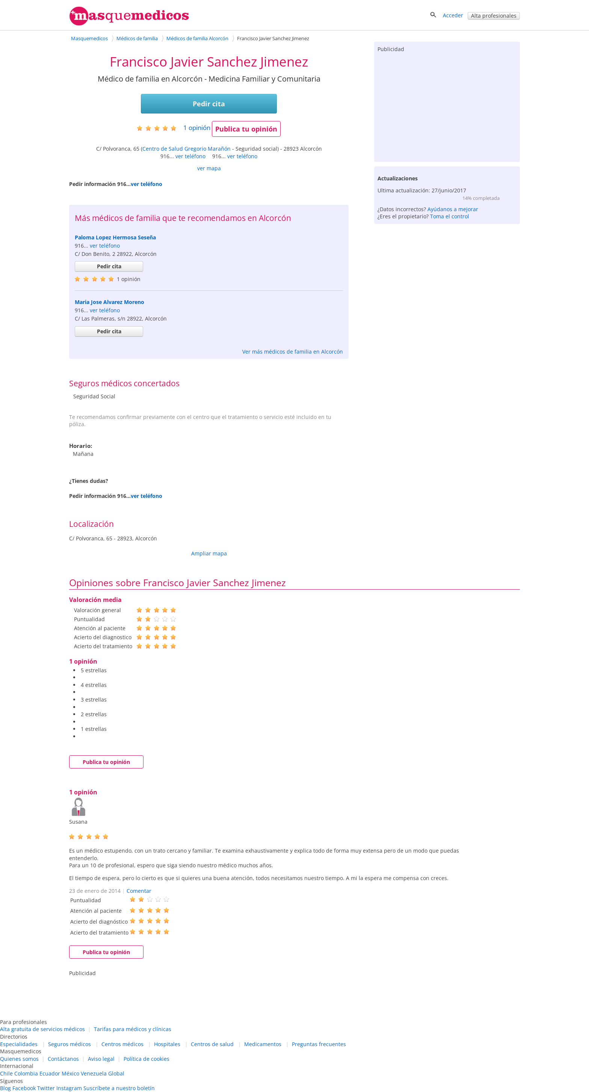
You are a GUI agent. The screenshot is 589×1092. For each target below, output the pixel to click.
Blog (5, 1088)
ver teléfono (190, 156)
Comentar (139, 890)
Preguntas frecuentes (319, 1044)
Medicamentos (262, 1044)
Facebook (24, 1088)
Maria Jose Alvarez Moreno (109, 302)
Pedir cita (209, 103)
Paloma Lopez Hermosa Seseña (115, 237)
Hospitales (167, 1044)
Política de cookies (146, 1058)
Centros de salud (212, 1044)
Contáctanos (63, 1058)
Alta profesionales (494, 15)
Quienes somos (19, 1058)
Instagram (69, 1088)
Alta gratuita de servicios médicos (42, 1029)
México (70, 1073)
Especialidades (19, 1044)
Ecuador (49, 1073)
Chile (6, 1073)
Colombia (26, 1073)
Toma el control (449, 216)
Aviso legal (101, 1058)
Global (116, 1073)
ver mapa (209, 168)
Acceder (453, 15)
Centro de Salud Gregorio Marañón (186, 148)
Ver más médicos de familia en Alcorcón (292, 351)
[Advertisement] (447, 105)
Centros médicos (122, 1044)
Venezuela (94, 1073)
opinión (196, 127)
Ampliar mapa (209, 553)
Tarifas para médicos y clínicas (132, 1029)
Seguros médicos (69, 1044)
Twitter (46, 1088)
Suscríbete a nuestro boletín (119, 1088)
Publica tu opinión (246, 128)
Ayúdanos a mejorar (452, 209)
